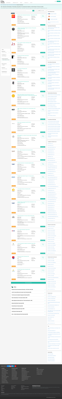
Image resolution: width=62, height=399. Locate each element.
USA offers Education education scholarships (53, 121)
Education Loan (16, 2)
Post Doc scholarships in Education (52, 106)
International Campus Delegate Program (25, 387)
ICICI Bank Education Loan (51, 154)
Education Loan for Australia (51, 230)
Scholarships (8, 2)
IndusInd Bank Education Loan (51, 192)
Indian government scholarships (52, 355)
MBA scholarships (4, 375)
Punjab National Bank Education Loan (26, 376)
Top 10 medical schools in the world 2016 (53, 339)
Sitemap (12, 388)
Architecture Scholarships (5, 370)
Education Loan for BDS (51, 279)
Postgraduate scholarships (5, 382)
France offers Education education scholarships (54, 131)
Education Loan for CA (50, 266)
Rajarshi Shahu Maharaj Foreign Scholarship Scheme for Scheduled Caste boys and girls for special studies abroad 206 (27, 95)
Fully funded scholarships (51, 357)
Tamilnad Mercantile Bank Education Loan (53, 216)
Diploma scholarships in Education (52, 101)
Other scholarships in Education (52, 115)
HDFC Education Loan (50, 145)
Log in (55, 1)
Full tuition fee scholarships (51, 360)
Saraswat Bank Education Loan (52, 184)
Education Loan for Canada (51, 226)
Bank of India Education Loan (51, 160)
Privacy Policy (13, 386)
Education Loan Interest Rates (51, 298)
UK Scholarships (14, 370)
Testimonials (2, 388)
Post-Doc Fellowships (4, 380)
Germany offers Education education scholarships (54, 124)
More (32, 2)
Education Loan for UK (50, 228)
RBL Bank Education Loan (51, 203)
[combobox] (5, 52)
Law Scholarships (4, 374)
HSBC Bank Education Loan (51, 205)
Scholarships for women (5, 381)
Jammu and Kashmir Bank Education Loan (53, 186)
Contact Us (26, 2)
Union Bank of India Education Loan (52, 162)
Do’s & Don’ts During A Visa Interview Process (53, 313)
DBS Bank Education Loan (51, 207)
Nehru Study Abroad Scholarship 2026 (23, 81)
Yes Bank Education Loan (51, 190)
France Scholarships (14, 376)
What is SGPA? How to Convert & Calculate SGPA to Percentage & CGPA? (54, 311)
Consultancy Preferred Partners (25, 388)
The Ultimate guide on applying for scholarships (54, 332)
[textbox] (6, 56)
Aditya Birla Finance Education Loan (52, 212)
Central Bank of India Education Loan (52, 167)
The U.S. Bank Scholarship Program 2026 (23, 229)
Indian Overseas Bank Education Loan (52, 177)
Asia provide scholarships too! (51, 330)
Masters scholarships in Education (52, 98)
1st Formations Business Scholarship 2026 (23, 188)
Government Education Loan (51, 308)
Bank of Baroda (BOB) (52, 16)
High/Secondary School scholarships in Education (54, 94)
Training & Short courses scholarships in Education (54, 108)
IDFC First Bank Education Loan (52, 171)
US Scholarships (14, 369)
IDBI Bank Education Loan (51, 175)
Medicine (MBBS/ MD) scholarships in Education (54, 103)
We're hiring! (2, 385)
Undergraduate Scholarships (5, 376)
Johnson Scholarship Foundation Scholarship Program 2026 (26, 243)
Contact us (2, 390)
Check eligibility (43, 39)
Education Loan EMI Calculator (51, 300)
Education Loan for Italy (51, 241)
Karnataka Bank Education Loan (52, 188)
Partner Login (22, 385)
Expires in (43, 16)
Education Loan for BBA (51, 275)
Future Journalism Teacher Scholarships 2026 (24, 42)
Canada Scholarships (14, 374)
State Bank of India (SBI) (52, 14)
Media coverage (13, 387)
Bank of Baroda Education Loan (52, 147)
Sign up (58, 1)
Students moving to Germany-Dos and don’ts (53, 348)
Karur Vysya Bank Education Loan (52, 199)
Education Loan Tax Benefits (51, 315)
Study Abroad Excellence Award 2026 (23, 55)
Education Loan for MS (51, 264)
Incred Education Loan (50, 173)
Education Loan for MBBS (51, 260)
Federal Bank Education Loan (51, 169)
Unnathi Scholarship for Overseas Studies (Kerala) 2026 (25, 215)
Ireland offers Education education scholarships (54, 129)
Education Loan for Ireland (51, 237)
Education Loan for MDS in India (52, 281)
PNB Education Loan (50, 156)
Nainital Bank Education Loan (51, 218)
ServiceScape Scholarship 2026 (22, 68)
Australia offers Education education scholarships (54, 126)
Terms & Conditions (13, 385)
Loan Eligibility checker (39, 374)
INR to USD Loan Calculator (40, 370)
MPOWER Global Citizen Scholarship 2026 (23, 269)
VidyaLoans (23, 380)
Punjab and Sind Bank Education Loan (52, 197)
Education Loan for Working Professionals (53, 277)
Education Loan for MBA (51, 258)
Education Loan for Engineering (52, 262)
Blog (21, 2)
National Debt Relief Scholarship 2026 (23, 256)
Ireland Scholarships (14, 375)
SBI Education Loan (50, 143)
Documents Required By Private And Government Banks (54, 303)
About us (2, 386)
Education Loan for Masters (51, 273)
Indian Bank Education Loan (51, 158)
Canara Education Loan (24, 374)
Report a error (22, 389)
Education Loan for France (51, 239)
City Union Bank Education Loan (52, 201)
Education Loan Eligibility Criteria (52, 296)
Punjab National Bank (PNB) (52, 19)
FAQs (2, 389)
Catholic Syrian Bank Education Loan (52, 214)
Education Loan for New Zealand (52, 235)
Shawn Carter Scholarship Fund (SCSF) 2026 (24, 122)
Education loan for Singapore (51, 243)
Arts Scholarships (4, 369)
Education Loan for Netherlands (52, 250)
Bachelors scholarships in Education (52, 96)
